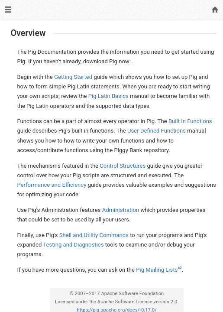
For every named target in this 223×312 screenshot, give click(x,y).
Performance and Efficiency (51, 185)
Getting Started (73, 77)
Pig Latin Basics (108, 96)
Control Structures (122, 165)
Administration (120, 210)
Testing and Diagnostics (73, 244)
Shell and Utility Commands (94, 235)
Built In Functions (190, 121)
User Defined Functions (156, 130)
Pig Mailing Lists (157, 269)
